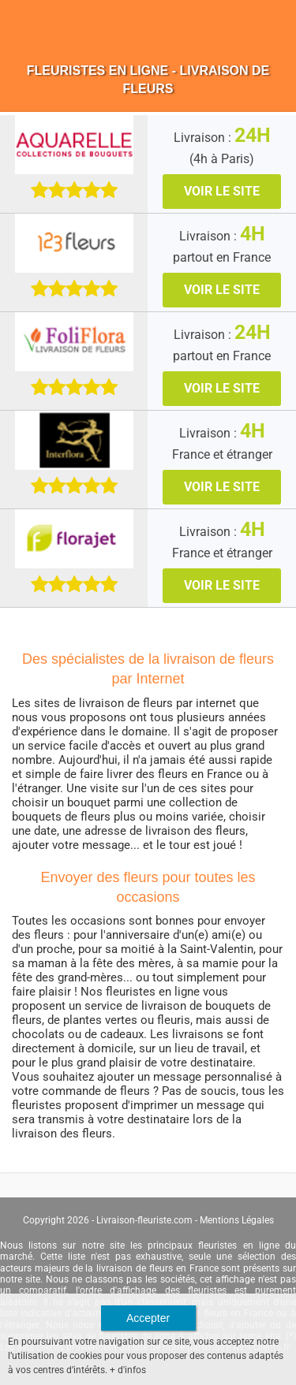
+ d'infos (128, 1370)
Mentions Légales (237, 1220)
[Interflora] (74, 439)
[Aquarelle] (74, 143)
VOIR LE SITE (222, 191)
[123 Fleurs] (74, 242)
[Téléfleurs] (74, 340)
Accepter (148, 1318)
